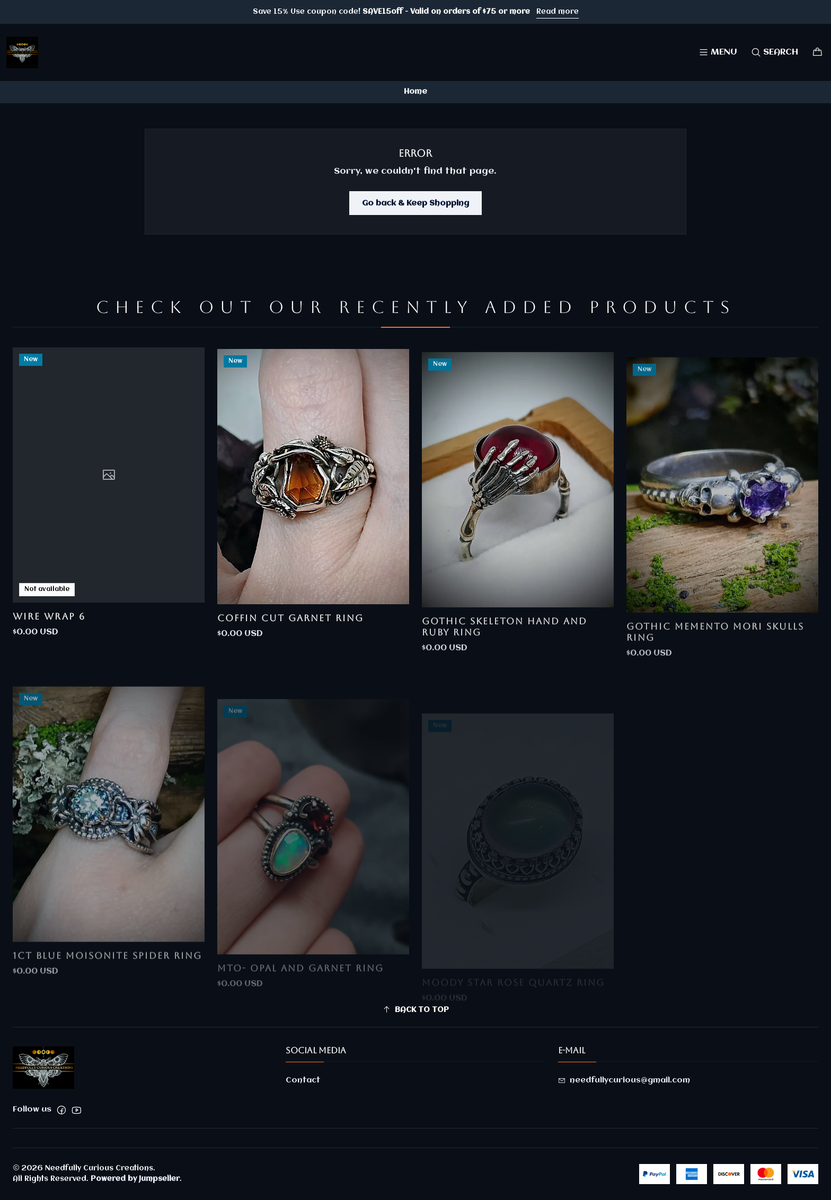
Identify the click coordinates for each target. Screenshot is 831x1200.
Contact (303, 1080)
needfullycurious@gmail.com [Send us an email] (624, 1080)
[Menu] (717, 52)
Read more (557, 11)
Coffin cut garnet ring (290, 667)
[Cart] (817, 52)
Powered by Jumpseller (135, 1179)
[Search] (774, 52)
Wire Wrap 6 (49, 657)
